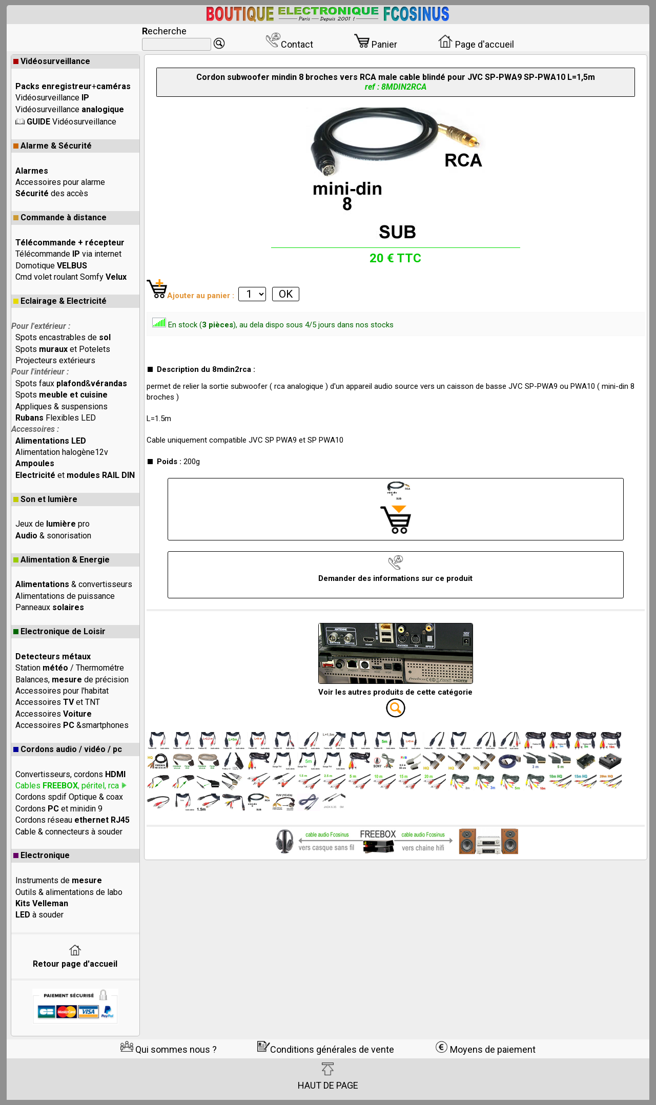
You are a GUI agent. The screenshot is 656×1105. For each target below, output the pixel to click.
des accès (51, 193)
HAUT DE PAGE (328, 1076)
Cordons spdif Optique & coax (69, 797)
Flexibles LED (55, 418)
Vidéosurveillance (51, 61)
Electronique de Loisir (59, 631)
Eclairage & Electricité (60, 301)
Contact (289, 44)
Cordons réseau (72, 820)
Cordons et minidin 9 (58, 809)
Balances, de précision (72, 679)
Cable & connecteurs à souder (68, 832)
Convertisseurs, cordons (70, 774)
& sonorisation (53, 535)
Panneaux (49, 607)
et (75, 475)
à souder (39, 915)
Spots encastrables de (63, 337)
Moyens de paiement (485, 1049)
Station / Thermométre (69, 668)
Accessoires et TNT (57, 702)
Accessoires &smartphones (72, 725)
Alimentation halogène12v (61, 452)
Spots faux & (71, 383)
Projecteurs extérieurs (55, 360)
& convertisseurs (73, 584)
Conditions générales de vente (325, 1049)
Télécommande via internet (68, 254)
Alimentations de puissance (65, 596)
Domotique (51, 265)
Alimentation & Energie (61, 560)
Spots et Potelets (62, 349)
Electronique (41, 855)
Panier (375, 44)
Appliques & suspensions (61, 406)
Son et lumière (45, 499)
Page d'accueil (476, 44)
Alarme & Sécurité (52, 146)
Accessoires (53, 714)
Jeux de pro (52, 524)
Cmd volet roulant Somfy (71, 277)
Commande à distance (60, 217)
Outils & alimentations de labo (68, 892)
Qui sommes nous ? (168, 1049)
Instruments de (58, 880)
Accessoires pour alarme (60, 182)
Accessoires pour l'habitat (62, 691)
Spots (61, 395)
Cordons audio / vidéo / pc (67, 749)
